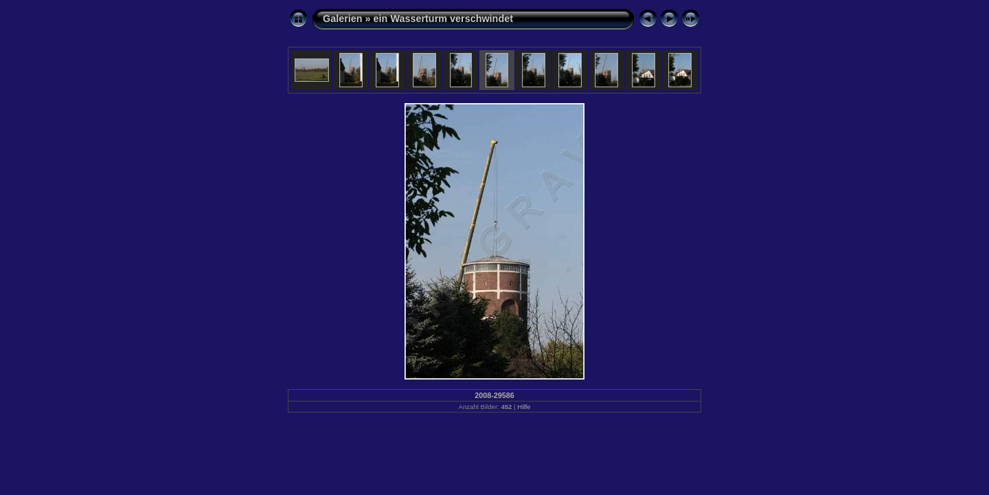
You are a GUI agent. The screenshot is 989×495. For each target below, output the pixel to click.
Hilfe (523, 406)
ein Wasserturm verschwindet (443, 18)
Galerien (343, 18)
